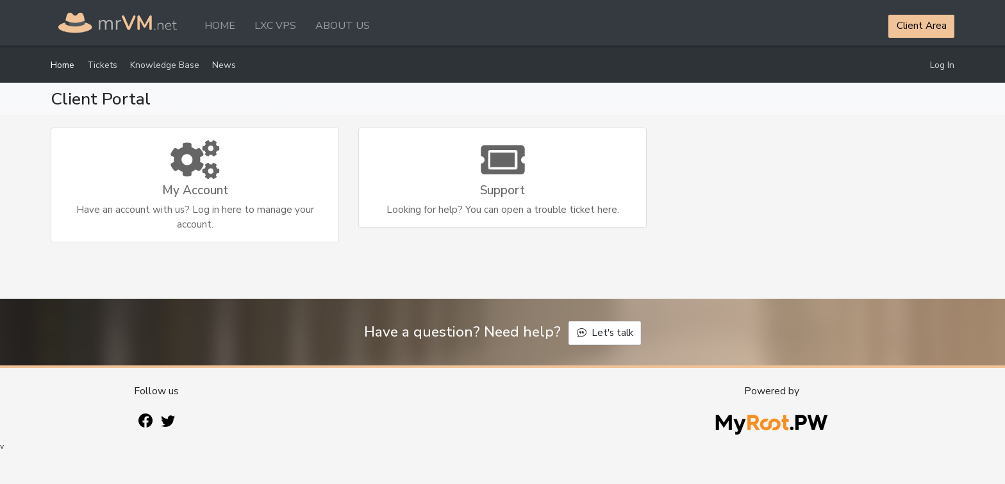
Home (62, 65)
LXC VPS (275, 26)
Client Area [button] (922, 25)
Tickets (102, 65)
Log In (942, 65)
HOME (219, 26)
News (224, 65)
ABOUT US (342, 26)
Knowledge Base (164, 65)
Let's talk (605, 332)
